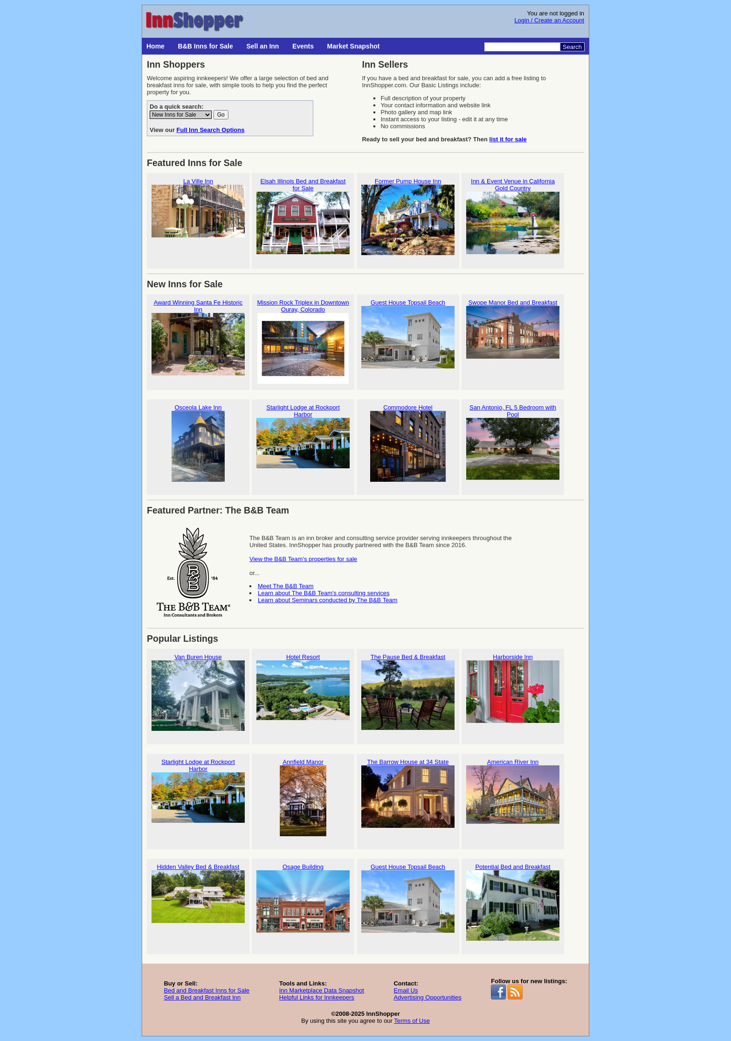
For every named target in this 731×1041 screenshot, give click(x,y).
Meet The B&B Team (285, 586)
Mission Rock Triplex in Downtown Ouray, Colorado (303, 341)
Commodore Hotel (408, 443)
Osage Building (303, 902)
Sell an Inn (262, 46)
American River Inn (512, 797)
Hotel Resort (303, 692)
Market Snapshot (353, 46)
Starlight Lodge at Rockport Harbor (303, 446)
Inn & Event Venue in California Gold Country (512, 220)
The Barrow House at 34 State (408, 797)
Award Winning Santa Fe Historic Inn (198, 341)
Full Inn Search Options (211, 129)
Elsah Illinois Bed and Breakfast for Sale (303, 220)
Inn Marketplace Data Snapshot (321, 990)
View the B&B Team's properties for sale (303, 558)
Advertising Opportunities (427, 997)
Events (303, 46)
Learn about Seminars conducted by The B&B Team (327, 600)
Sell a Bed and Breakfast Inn (202, 997)
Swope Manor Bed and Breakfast (512, 338)
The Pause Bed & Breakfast (408, 692)
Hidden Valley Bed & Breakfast (198, 902)
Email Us (405, 990)
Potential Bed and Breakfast (512, 902)
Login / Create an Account (549, 20)
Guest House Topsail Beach (408, 338)
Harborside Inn (512, 692)
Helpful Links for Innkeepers (316, 997)
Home (155, 46)
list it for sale (508, 139)
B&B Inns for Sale (205, 46)
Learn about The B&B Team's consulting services (323, 593)
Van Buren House (198, 692)
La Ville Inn (198, 217)
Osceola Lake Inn (198, 443)
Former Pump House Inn (408, 217)
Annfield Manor (303, 797)
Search (572, 46)
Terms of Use (412, 1020)
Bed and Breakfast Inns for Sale (206, 990)
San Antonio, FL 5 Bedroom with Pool (512, 446)
